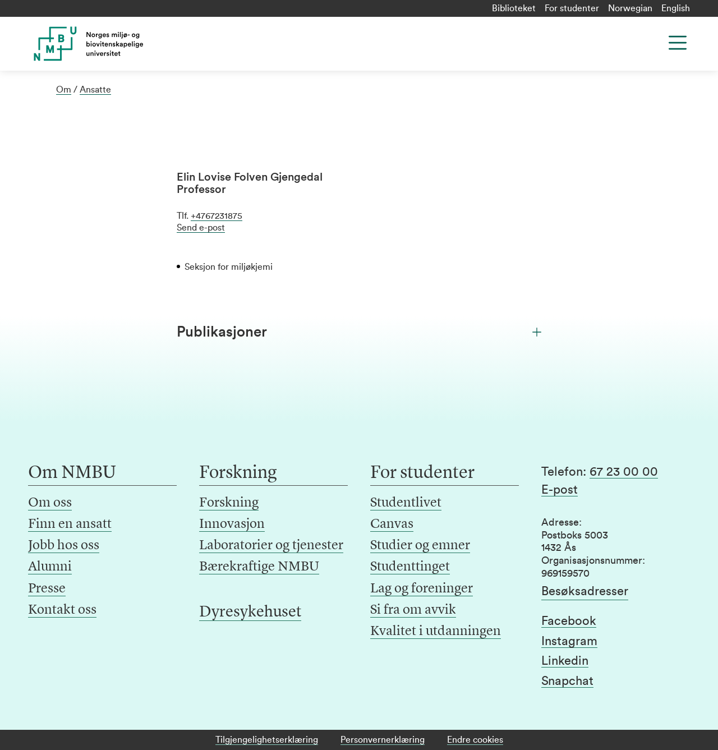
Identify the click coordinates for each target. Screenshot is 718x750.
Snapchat (567, 681)
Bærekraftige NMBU (259, 567)
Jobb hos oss (63, 546)
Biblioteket (514, 8)
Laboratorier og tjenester (271, 546)
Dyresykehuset (250, 612)
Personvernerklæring (382, 739)
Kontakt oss (62, 610)
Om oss (50, 503)
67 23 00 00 (624, 472)
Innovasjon (232, 524)
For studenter (572, 8)
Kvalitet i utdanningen (435, 631)
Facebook (568, 621)
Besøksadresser (584, 591)
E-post (559, 490)
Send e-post (201, 227)
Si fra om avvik (413, 610)
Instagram (569, 641)
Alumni (50, 567)
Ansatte (95, 89)
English (675, 8)
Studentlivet (405, 503)
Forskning (229, 503)
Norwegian (630, 8)
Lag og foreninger (421, 589)
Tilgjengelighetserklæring (266, 739)
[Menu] (677, 42)
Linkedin (564, 661)
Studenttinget (410, 567)
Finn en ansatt (70, 524)
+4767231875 (216, 215)
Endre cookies (475, 739)
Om (63, 89)
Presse (47, 589)
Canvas (391, 524)
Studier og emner (420, 546)
